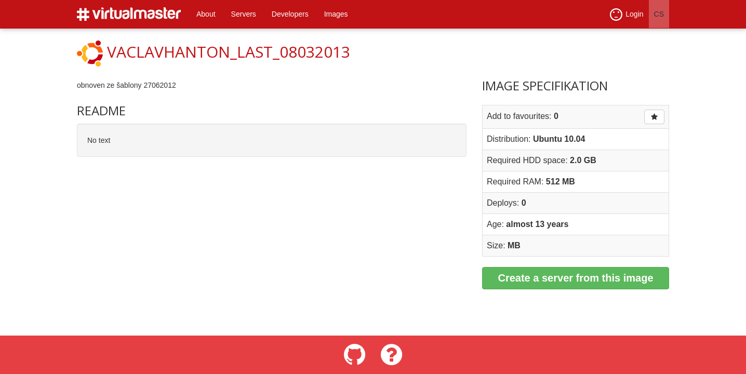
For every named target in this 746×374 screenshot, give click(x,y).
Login (626, 14)
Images (336, 14)
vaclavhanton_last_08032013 (228, 51)
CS (659, 14)
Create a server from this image (575, 278)
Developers (290, 14)
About (206, 14)
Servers (243, 14)
